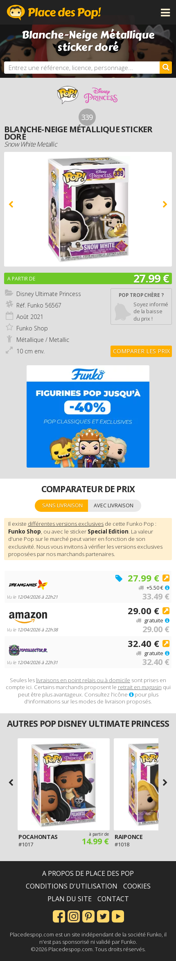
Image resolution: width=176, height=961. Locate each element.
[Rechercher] (166, 67)
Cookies (137, 886)
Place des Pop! (54, 12)
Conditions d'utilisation (71, 886)
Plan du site (69, 898)
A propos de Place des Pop (88, 873)
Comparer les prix (141, 351)
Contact (113, 898)
